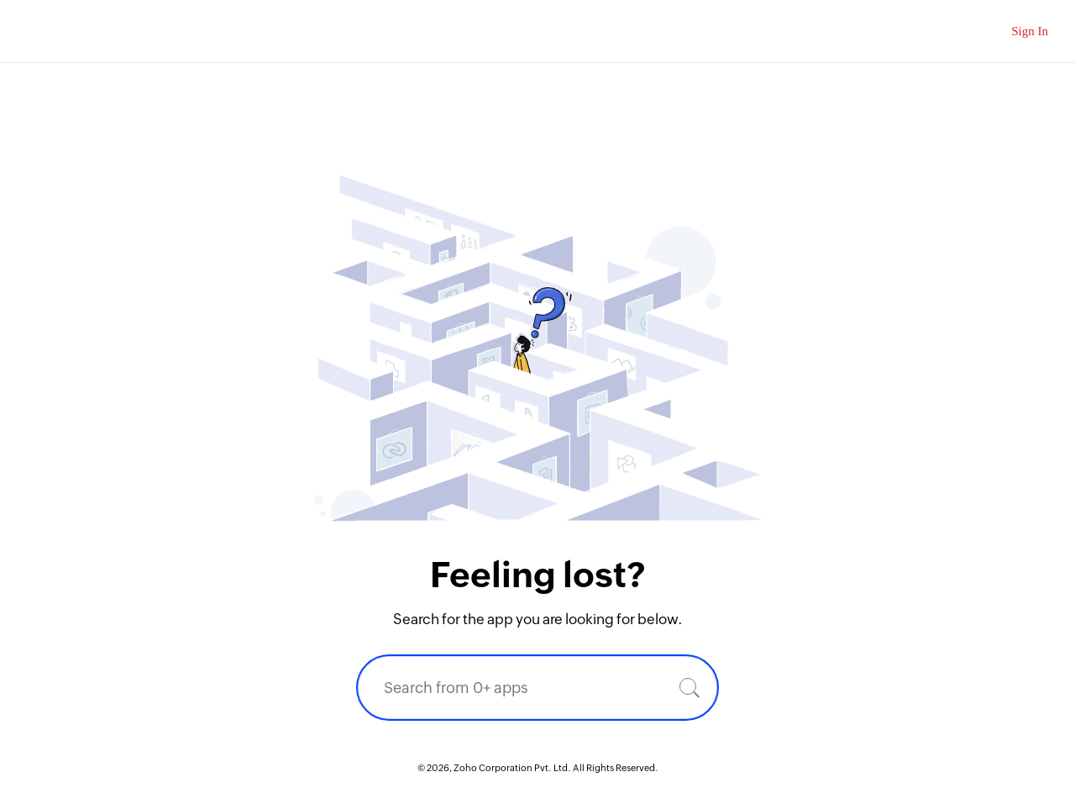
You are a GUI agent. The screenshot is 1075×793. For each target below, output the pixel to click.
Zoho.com (63, 31)
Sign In (1029, 31)
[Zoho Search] (968, 31)
